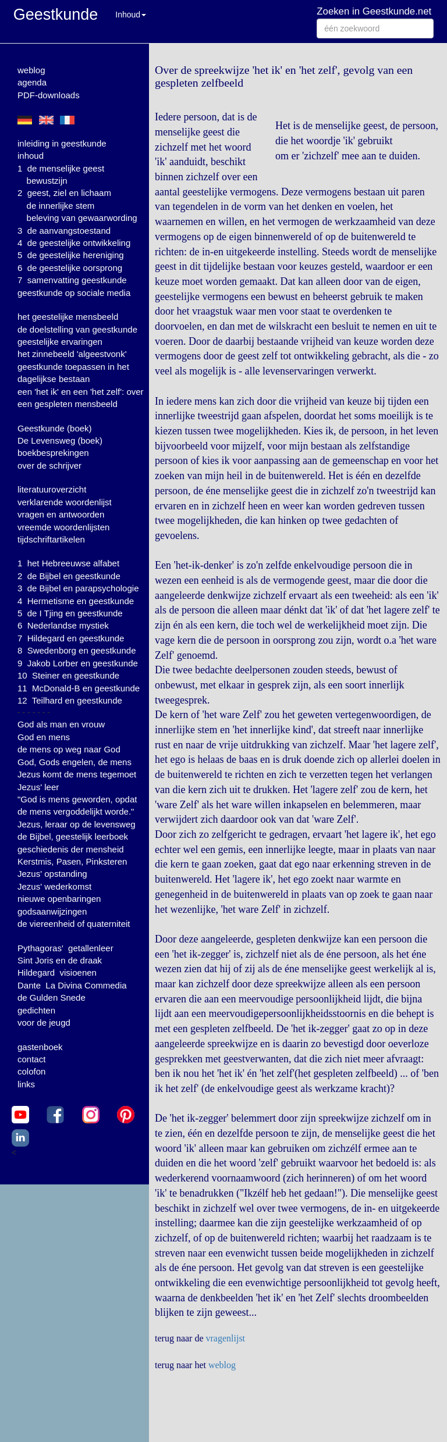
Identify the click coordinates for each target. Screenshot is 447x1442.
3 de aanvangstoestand (64, 230)
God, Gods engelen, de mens (74, 762)
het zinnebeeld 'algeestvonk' (72, 354)
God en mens (43, 737)
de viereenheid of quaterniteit (73, 924)
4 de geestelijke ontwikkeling (73, 243)
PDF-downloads (48, 95)
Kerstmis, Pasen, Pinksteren (72, 861)
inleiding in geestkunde (62, 143)
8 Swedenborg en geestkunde (76, 650)
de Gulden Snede (51, 997)
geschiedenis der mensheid (70, 849)
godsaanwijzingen (52, 911)
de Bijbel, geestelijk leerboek (72, 836)
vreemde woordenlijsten (63, 527)
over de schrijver (49, 465)
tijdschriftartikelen (51, 539)
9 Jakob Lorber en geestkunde (77, 663)
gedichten (36, 1010)
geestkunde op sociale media (73, 293)
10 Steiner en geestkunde (68, 675)
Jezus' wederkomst (54, 886)
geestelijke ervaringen (59, 342)
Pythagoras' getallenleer (65, 948)
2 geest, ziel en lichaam (64, 193)
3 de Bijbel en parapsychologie (78, 588)
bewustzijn (47, 180)
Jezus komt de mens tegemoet (76, 774)
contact (31, 1059)
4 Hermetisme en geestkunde (75, 601)
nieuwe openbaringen (59, 899)
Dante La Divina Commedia (72, 985)
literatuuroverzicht (51, 489)
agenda (32, 82)
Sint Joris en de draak (59, 960)
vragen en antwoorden (60, 514)
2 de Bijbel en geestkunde (68, 576)
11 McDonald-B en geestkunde (78, 688)
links (26, 1084)
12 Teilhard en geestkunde (69, 700)
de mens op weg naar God (68, 749)
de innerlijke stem (61, 205)
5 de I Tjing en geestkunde (70, 613)
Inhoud (130, 14)
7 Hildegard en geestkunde (70, 638)
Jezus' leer (38, 787)
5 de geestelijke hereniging (70, 255)
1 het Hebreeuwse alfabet (68, 563)
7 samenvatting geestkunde (72, 280)
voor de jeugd (43, 1022)
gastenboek (40, 1047)
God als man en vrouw (61, 724)
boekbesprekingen (53, 453)
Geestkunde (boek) (54, 428)
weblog (31, 70)
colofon (31, 1071)
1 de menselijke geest (60, 168)
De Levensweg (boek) (59, 440)
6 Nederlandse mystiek (63, 625)
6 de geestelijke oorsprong (69, 268)
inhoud (30, 155)
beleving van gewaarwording (82, 218)
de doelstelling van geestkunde (77, 329)
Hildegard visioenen (57, 972)
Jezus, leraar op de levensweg (76, 824)
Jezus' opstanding (52, 874)
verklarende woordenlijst (64, 502)
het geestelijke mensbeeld (67, 317)
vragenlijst (226, 1338)
